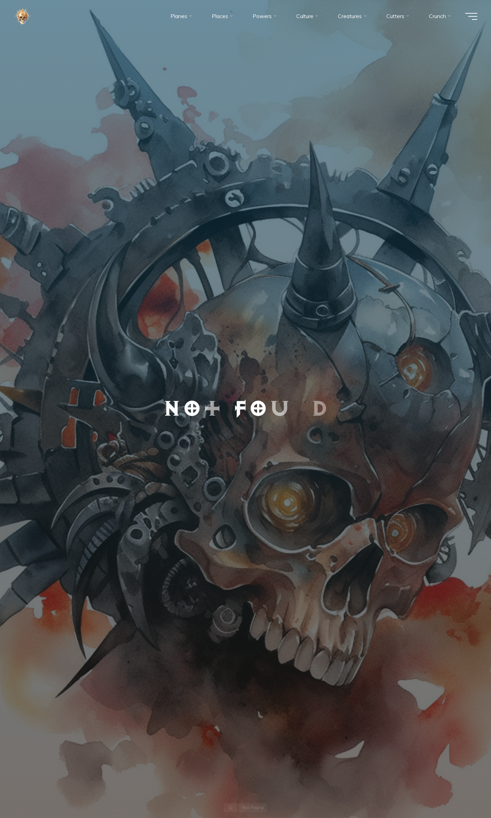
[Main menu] (471, 16)
